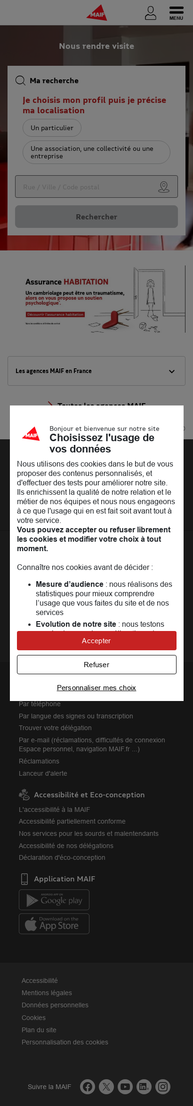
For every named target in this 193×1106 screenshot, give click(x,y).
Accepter (96, 641)
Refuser (96, 665)
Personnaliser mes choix (97, 688)
